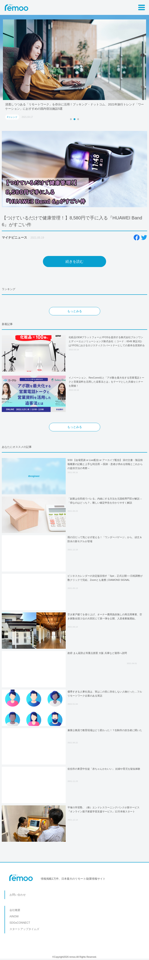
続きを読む (74, 261)
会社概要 (14, 910)
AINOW (14, 916)
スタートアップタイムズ (24, 929)
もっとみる (74, 311)
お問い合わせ (17, 894)
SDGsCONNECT (19, 922)
